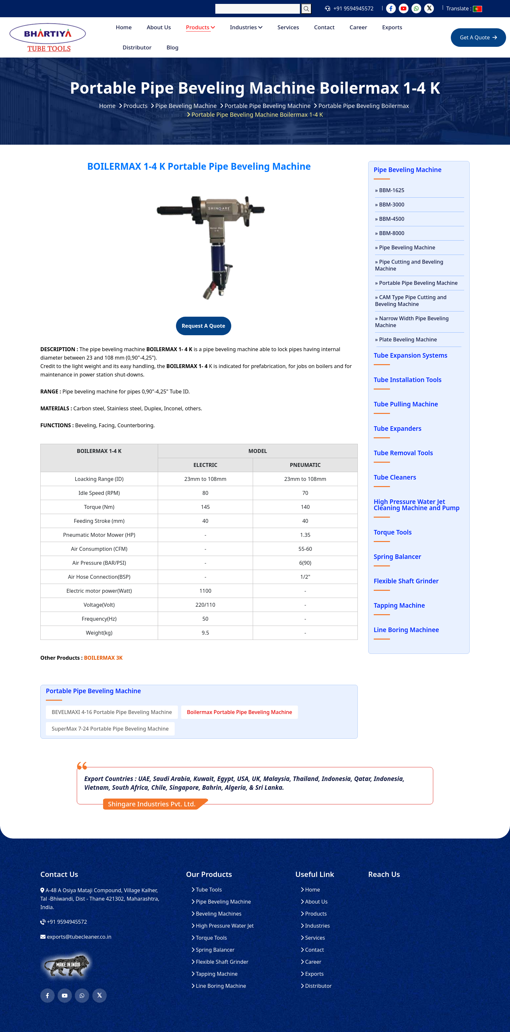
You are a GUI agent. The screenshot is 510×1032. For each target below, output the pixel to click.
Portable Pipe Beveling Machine (267, 106)
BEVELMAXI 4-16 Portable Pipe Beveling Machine (112, 712)
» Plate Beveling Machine (406, 339)
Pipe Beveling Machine (185, 106)
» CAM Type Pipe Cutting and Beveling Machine (411, 301)
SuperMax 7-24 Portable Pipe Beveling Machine (110, 728)
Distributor (137, 47)
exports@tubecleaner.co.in (79, 936)
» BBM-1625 (389, 190)
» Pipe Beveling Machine (405, 247)
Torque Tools (209, 937)
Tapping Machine (214, 974)
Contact (324, 27)
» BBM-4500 (389, 218)
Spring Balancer (213, 949)
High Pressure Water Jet (222, 925)
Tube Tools (206, 889)
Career (358, 27)
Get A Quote (478, 37)
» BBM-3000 (389, 204)
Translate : (464, 8)
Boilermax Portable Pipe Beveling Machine (239, 712)
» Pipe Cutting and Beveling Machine (409, 265)
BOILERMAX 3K (103, 657)
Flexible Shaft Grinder (219, 962)
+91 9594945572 (353, 8)
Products (200, 27)
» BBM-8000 (389, 233)
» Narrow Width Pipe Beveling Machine (412, 322)
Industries (246, 27)
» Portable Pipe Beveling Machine (416, 282)
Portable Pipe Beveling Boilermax (364, 106)
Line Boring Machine (218, 986)
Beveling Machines (216, 913)
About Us (159, 27)
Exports (392, 27)
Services (288, 27)
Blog (173, 47)
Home (124, 27)
